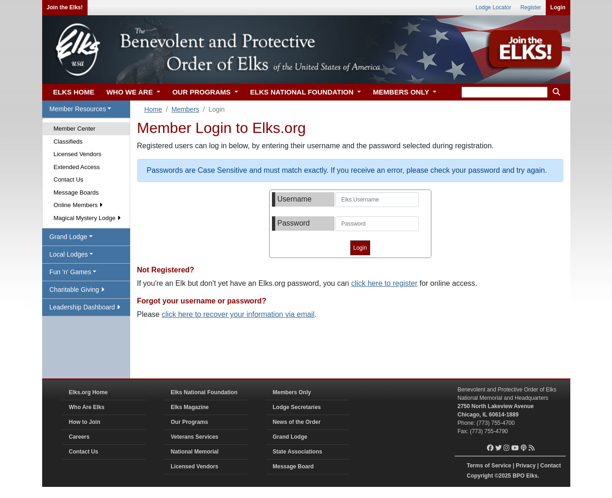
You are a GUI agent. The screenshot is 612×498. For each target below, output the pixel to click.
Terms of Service (489, 465)
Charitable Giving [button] (77, 289)
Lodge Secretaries (297, 407)
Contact (550, 465)
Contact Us (68, 179)
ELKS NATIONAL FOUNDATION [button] (303, 92)
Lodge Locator (493, 7)
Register (530, 7)
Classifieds (68, 141)
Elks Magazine (190, 407)
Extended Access (77, 167)
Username (295, 199)
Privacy (526, 465)
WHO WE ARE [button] (131, 92)
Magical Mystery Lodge (87, 217)
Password (294, 223)
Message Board (293, 466)
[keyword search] (504, 92)
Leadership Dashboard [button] (85, 307)
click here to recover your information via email (238, 314)
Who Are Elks (87, 407)
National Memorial (195, 451)
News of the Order (297, 422)
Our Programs (189, 422)
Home (153, 109)
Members (185, 109)
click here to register (384, 283)
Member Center (74, 128)
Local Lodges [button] (69, 254)
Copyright (480, 476)
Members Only (292, 392)
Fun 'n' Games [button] (70, 272)
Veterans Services (195, 437)
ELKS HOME (74, 92)
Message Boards (76, 192)
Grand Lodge (290, 437)
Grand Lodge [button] (69, 236)
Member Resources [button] (78, 109)
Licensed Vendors (77, 154)
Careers (79, 437)
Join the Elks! (65, 7)
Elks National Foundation (204, 392)
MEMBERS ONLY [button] (402, 92)
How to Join (85, 422)
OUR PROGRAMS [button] (202, 92)
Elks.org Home (88, 392)
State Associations (297, 451)
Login (558, 7)
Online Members (78, 205)
